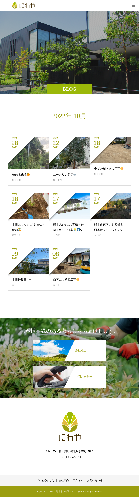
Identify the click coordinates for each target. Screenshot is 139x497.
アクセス (78, 480)
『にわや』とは (45, 480)
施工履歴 (16, 180)
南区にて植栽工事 (66, 279)
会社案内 (64, 480)
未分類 (56, 235)
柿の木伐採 (21, 174)
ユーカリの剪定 (64, 174)
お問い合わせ (94, 480)
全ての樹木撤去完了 (108, 168)
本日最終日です (22, 279)
